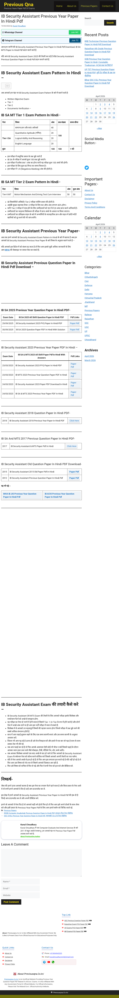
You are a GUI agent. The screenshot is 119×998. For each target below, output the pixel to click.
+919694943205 (56, 953)
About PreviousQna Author (30, 836)
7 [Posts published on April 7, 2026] (91, 108)
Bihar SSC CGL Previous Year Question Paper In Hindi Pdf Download (98, 83)
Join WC (75, 32)
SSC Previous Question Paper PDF (76, 921)
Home (59, 6)
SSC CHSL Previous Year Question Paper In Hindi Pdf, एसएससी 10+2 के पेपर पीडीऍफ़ (35, 816)
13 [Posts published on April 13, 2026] (87, 113)
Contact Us (107, 6)
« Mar (99, 128)
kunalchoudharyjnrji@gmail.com (62, 957)
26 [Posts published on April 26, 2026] (114, 117)
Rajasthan (89, 319)
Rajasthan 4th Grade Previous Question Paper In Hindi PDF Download (98, 51)
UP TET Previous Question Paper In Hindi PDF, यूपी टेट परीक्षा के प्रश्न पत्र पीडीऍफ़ (100, 72)
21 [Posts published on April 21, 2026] (91, 117)
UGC (87, 327)
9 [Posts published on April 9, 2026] (100, 108)
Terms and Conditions (95, 207)
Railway (88, 314)
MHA (7, 250)
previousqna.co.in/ (11, 979)
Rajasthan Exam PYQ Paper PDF (76, 924)
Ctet (87, 281)
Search (88, 18)
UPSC (87, 335)
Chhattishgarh (91, 277)
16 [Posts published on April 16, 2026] (100, 113)
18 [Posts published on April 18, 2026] (109, 113)
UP (86, 331)
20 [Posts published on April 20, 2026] (87, 117)
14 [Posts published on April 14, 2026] (91, 113)
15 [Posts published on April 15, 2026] (96, 113)
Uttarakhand (90, 339)
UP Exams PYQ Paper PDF (73, 928)
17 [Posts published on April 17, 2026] (105, 113)
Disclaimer (89, 198)
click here (74, 420)
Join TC (75, 40)
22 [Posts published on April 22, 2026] (96, 117)
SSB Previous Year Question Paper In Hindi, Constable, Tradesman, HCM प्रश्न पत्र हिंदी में (98, 62)
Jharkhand (89, 302)
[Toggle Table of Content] (6, 86)
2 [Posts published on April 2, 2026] (100, 104)
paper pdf (74, 323)
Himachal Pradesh (93, 298)
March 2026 (90, 360)
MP (86, 306)
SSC (87, 323)
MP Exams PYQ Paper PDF (74, 931)
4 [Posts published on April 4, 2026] (109, 104)
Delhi (87, 289)
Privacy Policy (91, 203)
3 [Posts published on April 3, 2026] (104, 104)
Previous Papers (89, 6)
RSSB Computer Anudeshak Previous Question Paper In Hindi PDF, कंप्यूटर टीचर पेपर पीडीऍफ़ (38, 813)
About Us (71, 6)
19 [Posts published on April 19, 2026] (114, 113)
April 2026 (89, 356)
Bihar (87, 273)
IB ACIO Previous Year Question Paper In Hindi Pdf (59, 495)
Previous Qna (18, 4)
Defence (88, 285)
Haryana (89, 294)
